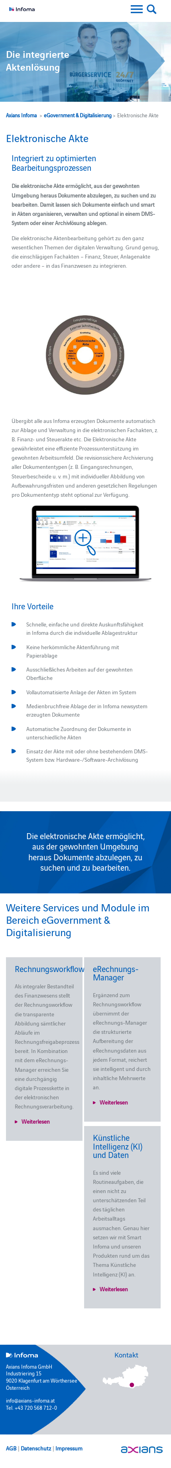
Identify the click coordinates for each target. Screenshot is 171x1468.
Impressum (69, 1448)
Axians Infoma (21, 115)
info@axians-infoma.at (30, 1400)
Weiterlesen (36, 1121)
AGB (11, 1448)
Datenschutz (36, 1448)
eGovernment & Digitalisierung (78, 115)
